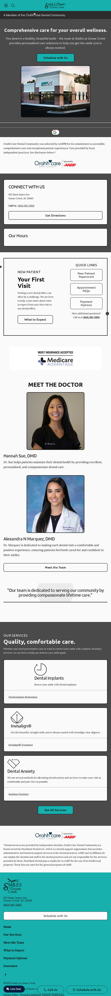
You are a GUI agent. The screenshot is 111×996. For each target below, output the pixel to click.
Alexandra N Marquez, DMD (29, 538)
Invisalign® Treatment (21, 744)
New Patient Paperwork (86, 274)
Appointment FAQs (86, 289)
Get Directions (55, 215)
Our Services (12, 934)
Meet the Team (55, 567)
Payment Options (86, 303)
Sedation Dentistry (19, 794)
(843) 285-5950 (26, 205)
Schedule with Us (56, 58)
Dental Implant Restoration (23, 696)
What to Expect (35, 319)
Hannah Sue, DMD (20, 455)
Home (7, 927)
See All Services (56, 810)
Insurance (10, 966)
